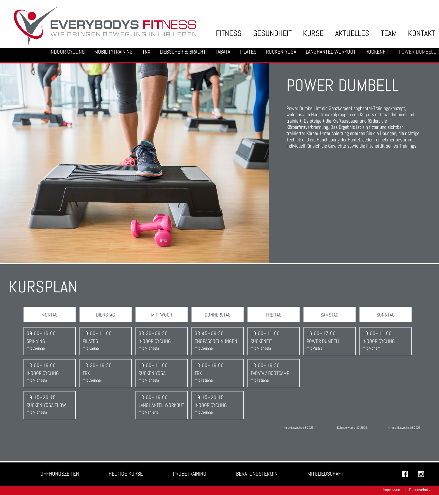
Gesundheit (272, 33)
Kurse (313, 33)
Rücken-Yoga (281, 51)
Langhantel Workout (331, 51)
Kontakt (421, 33)
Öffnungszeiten (59, 473)
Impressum (392, 490)
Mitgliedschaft (325, 473)
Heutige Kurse (126, 473)
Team (389, 33)
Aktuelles (352, 33)
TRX (146, 51)
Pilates (248, 51)
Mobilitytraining (113, 51)
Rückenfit (377, 51)
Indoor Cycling (67, 51)
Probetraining (189, 473)
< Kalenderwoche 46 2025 (404, 427)
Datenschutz (420, 490)
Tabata (222, 51)
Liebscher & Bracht (183, 51)
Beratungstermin (256, 473)
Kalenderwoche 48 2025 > (300, 427)
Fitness (229, 33)
